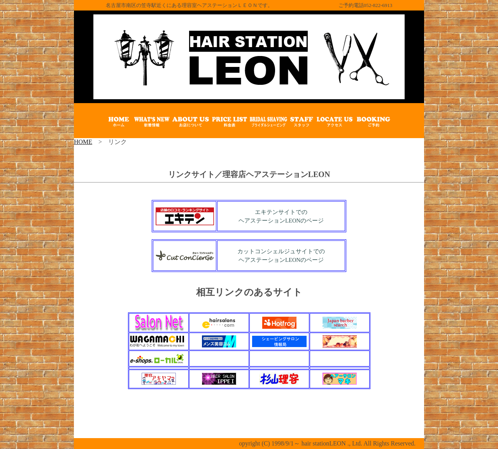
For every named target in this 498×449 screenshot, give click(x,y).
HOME (83, 142)
